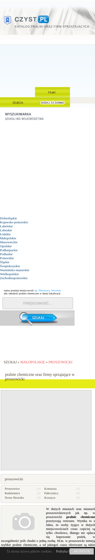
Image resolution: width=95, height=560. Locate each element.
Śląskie (5, 262)
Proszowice (12, 488)
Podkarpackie (9, 250)
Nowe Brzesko (14, 497)
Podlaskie (6, 254)
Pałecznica (51, 493)
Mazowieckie (9, 242)
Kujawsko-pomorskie (14, 222)
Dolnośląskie (8, 218)
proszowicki (60, 362)
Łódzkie (5, 234)
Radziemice (12, 493)
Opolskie (6, 246)
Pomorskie (7, 258)
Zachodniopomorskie (14, 278)
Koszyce (50, 497)
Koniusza (50, 488)
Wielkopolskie (9, 274)
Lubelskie (6, 226)
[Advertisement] (47, 60)
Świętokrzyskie (10, 266)
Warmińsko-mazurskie (14, 270)
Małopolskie (8, 238)
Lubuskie (6, 230)
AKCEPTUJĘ (81, 551)
